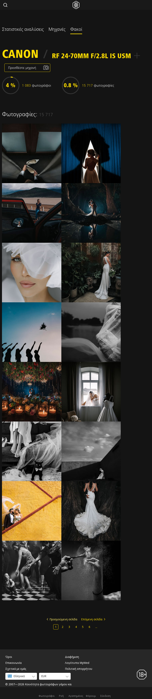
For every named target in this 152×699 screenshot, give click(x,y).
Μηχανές (57, 29)
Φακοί (76, 29)
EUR (43, 676)
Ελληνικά (16, 676)
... (96, 627)
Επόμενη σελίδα (91, 619)
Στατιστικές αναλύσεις (23, 29)
